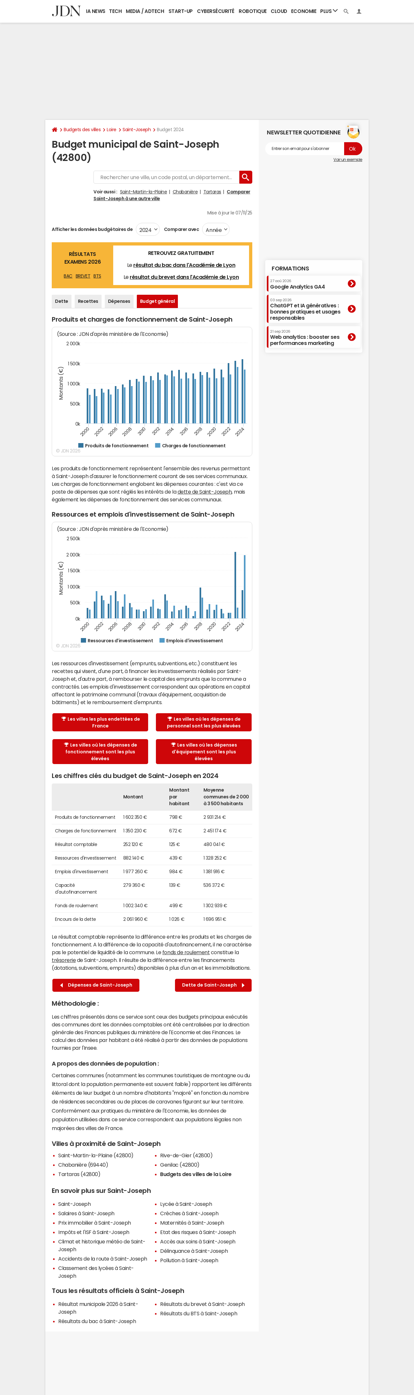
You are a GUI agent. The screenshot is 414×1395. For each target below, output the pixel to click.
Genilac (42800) (180, 1164)
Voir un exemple (347, 160)
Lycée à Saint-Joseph (186, 1203)
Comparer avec (181, 229)
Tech (115, 11)
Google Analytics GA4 (297, 284)
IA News (95, 11)
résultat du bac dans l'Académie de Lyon (184, 265)
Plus (329, 11)
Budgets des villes (82, 129)
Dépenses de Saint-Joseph (96, 985)
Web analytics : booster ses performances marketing (304, 338)
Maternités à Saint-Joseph (192, 1222)
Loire (111, 129)
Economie (303, 11)
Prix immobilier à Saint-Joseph (94, 1222)
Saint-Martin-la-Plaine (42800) (96, 1155)
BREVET (83, 276)
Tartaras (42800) (79, 1174)
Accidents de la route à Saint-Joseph (102, 1258)
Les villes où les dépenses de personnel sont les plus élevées (204, 722)
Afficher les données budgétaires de (92, 229)
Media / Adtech (145, 11)
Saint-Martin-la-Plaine (143, 191)
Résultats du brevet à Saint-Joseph (202, 1304)
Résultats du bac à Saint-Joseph (97, 1321)
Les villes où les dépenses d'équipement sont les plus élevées (204, 752)
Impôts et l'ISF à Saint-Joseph (93, 1232)
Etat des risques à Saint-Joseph (197, 1232)
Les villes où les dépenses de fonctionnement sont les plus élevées (100, 752)
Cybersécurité (215, 11)
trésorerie (64, 960)
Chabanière (185, 191)
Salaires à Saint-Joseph (86, 1213)
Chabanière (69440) (83, 1164)
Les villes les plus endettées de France (100, 722)
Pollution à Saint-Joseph (189, 1260)
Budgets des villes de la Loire (196, 1174)
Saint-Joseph (137, 129)
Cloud (279, 11)
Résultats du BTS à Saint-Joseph (198, 1313)
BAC (68, 276)
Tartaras (212, 191)
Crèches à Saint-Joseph (189, 1213)
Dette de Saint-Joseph (213, 985)
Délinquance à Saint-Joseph (194, 1250)
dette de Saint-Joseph (205, 491)
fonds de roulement (186, 952)
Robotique (253, 11)
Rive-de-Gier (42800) (186, 1155)
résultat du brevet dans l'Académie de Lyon (184, 277)
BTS (97, 276)
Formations (290, 268)
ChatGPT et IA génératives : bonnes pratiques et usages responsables (305, 309)
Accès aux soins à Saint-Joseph (197, 1241)
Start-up (181, 11)
